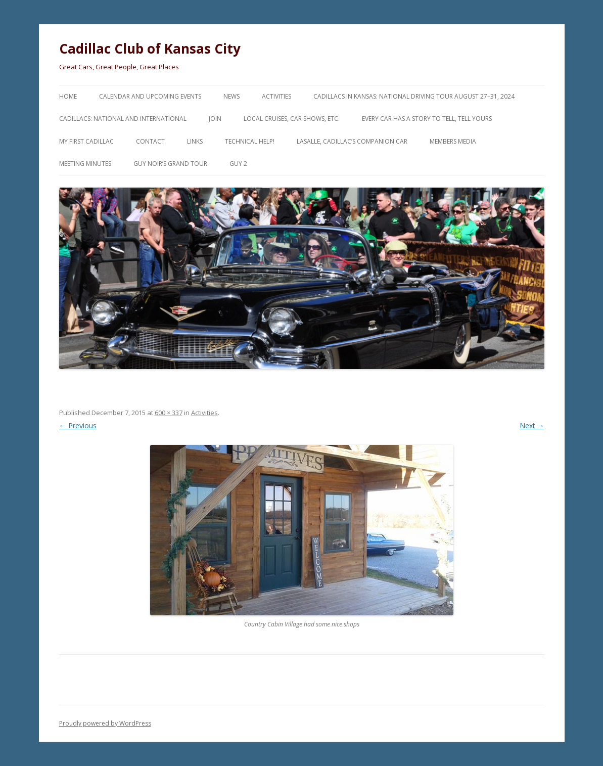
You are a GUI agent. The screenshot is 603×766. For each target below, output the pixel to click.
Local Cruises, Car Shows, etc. (292, 118)
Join (215, 118)
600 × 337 (168, 412)
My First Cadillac (86, 141)
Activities (276, 96)
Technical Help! (249, 141)
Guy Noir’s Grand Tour (170, 163)
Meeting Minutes (85, 163)
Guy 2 (238, 163)
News (231, 96)
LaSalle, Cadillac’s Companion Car (352, 141)
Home (68, 96)
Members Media (453, 141)
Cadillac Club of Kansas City (150, 48)
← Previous (78, 425)
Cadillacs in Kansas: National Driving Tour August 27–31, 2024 (414, 96)
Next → (532, 425)
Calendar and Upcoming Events (150, 96)
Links (195, 141)
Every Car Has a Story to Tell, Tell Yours (427, 118)
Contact (150, 141)
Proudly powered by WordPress (105, 723)
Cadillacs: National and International (123, 118)
